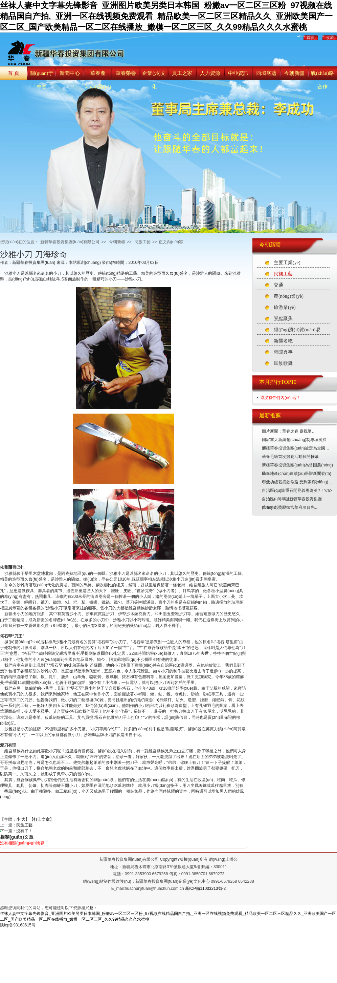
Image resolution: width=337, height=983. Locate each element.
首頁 (311, 37)
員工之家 (182, 73)
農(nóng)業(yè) (289, 296)
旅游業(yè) (285, 307)
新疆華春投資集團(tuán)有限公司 (69, 241)
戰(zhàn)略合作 (322, 79)
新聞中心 (70, 73)
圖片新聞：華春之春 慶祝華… (289, 431)
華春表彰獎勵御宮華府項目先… (290, 507)
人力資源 (210, 73)
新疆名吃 (283, 340)
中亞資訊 (238, 73)
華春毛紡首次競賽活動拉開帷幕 (290, 456)
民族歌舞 (283, 363)
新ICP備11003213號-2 (205, 888)
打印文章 (41, 819)
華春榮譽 (126, 73)
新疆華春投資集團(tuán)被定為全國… (295, 448)
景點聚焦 (283, 318)
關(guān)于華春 (41, 79)
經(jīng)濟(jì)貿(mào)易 (297, 329)
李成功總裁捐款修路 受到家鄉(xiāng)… (297, 482)
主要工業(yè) (287, 262)
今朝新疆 (294, 73)
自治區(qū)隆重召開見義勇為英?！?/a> (297, 490)
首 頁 (13, 73)
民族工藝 (283, 273)
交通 (278, 285)
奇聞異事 (283, 352)
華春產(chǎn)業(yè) (98, 79)
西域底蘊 (266, 73)
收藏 (330, 37)
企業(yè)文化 (153, 79)
